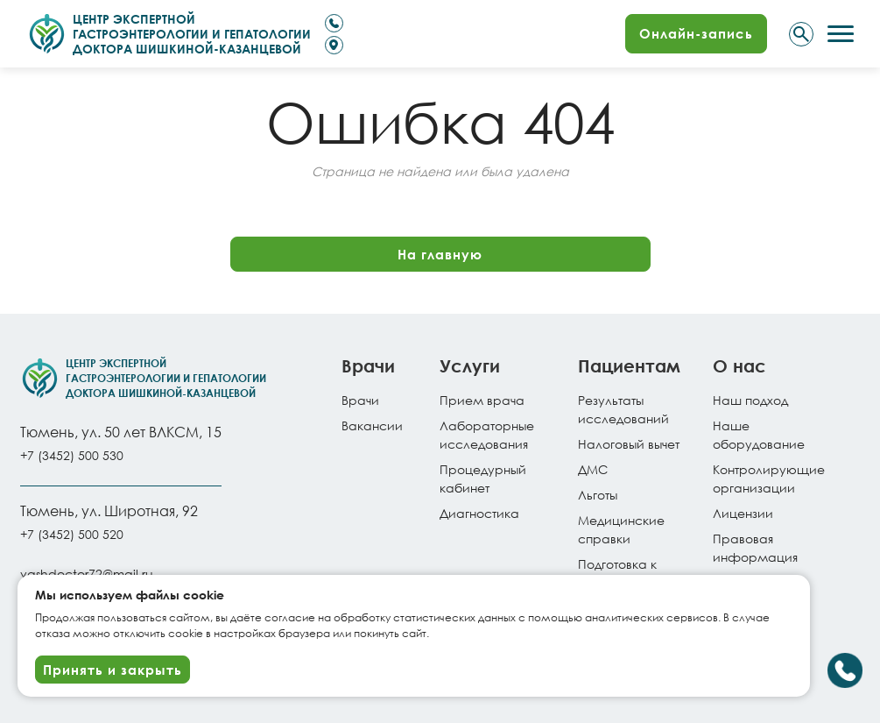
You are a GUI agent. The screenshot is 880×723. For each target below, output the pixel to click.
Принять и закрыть (112, 669)
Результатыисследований (623, 409)
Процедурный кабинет (483, 478)
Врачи (360, 400)
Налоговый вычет (628, 444)
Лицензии (743, 513)
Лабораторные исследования (487, 434)
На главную (440, 254)
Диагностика (479, 513)
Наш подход (750, 400)
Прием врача (482, 400)
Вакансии (372, 425)
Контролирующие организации (769, 478)
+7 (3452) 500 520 (71, 534)
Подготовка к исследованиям (627, 573)
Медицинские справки (621, 529)
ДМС (593, 469)
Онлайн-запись (696, 33)
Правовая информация (755, 547)
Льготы (597, 494)
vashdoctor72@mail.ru (86, 573)
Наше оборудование (759, 434)
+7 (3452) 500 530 (71, 455)
